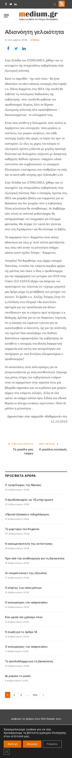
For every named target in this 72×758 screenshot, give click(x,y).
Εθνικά (35, 40)
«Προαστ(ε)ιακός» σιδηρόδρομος (27, 514)
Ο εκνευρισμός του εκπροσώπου (26, 602)
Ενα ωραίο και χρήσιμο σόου (24, 617)
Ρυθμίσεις (52, 744)
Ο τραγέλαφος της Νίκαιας (23, 485)
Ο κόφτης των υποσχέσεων (23, 587)
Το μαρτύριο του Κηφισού (22, 529)
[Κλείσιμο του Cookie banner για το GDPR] (6, 752)
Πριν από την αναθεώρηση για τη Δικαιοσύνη (34, 558)
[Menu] (6, 15)
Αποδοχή (12, 744)
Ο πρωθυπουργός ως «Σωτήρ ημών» (29, 499)
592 (35, 694)
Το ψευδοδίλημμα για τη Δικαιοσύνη (29, 661)
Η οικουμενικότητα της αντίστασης (29, 543)
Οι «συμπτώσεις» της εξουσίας (26, 573)
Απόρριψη (32, 744)
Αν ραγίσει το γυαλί (17, 676)
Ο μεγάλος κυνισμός (53, 449)
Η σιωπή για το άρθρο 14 (21, 632)
